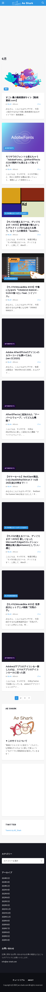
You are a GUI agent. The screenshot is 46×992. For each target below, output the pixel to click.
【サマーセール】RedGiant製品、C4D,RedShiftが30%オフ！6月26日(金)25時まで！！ (23, 479)
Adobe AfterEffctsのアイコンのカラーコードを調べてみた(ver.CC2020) (22, 355)
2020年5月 (6, 936)
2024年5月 (6, 878)
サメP (9, 104)
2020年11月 (6, 917)
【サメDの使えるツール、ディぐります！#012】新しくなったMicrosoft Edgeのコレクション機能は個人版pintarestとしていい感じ (23, 542)
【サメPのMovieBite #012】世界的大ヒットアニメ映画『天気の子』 (22, 607)
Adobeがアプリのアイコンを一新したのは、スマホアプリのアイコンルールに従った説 (22, 669)
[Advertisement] (23, 33)
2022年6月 (6, 897)
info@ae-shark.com (9, 961)
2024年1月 (6, 886)
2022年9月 (6, 893)
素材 (6, 89)
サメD (9, 169)
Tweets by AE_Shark (13, 830)
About (30, 980)
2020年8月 (6, 924)
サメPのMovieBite (11, 278)
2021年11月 (6, 909)
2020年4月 (6, 940)
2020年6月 (6, 932)
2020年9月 (6, 921)
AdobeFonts (9, 148)
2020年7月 (6, 928)
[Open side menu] (3, 3)
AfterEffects (9, 344)
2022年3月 (6, 905)
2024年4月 (6, 882)
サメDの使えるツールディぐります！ (16, 213)
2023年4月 (6, 890)
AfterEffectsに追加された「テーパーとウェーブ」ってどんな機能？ (22, 417)
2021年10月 (6, 913)
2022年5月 (6, 901)
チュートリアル (19, 980)
